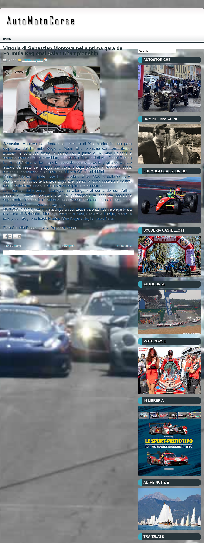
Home (7, 38)
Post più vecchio (124, 245)
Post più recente (12, 245)
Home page (68, 245)
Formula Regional (32, 60)
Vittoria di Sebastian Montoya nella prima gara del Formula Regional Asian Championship (63, 51)
